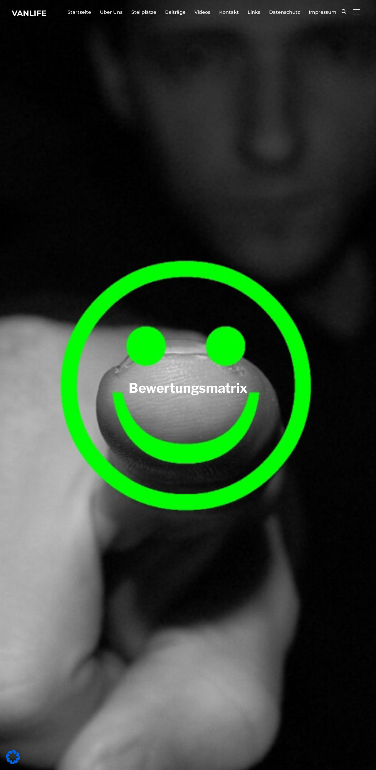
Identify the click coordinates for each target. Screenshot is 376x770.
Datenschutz (284, 12)
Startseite (79, 12)
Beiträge (175, 12)
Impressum (322, 12)
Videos (202, 12)
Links (254, 12)
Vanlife (29, 13)
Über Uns (111, 12)
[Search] (344, 11)
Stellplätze (143, 12)
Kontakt (229, 12)
